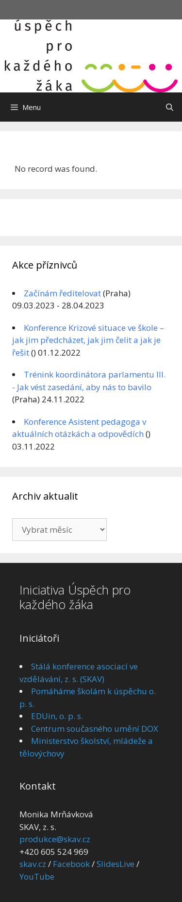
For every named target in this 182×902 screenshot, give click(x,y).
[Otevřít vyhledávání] (169, 107)
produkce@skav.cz (54, 839)
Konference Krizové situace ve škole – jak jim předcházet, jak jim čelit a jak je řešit (88, 340)
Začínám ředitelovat (62, 293)
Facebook (71, 863)
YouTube (36, 876)
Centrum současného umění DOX (94, 728)
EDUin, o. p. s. (57, 716)
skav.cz (32, 863)
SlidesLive (115, 863)
